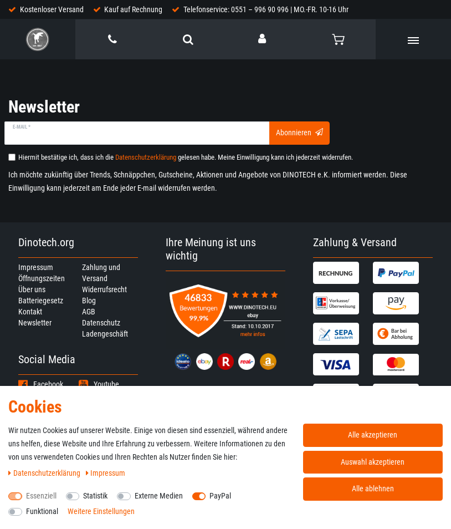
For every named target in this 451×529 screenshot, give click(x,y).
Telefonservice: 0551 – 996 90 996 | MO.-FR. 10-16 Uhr (265, 9)
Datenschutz (101, 322)
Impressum (35, 267)
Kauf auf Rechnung (133, 9)
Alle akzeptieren (372, 434)
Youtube (99, 384)
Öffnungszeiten (41, 278)
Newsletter (35, 322)
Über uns (31, 289)
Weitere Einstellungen (101, 511)
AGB (88, 311)
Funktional (42, 511)
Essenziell (41, 495)
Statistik (95, 495)
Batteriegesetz (40, 300)
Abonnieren (299, 132)
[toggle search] (188, 39)
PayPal (220, 495)
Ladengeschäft (105, 333)
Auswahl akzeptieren (372, 461)
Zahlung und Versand (101, 273)
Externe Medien (159, 495)
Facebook (40, 384)
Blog (89, 300)
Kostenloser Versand (52, 9)
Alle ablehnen (373, 488)
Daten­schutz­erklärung (45, 473)
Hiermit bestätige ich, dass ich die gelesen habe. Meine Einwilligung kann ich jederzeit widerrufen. (185, 157)
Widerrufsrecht (104, 289)
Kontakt (30, 311)
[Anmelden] (263, 39)
